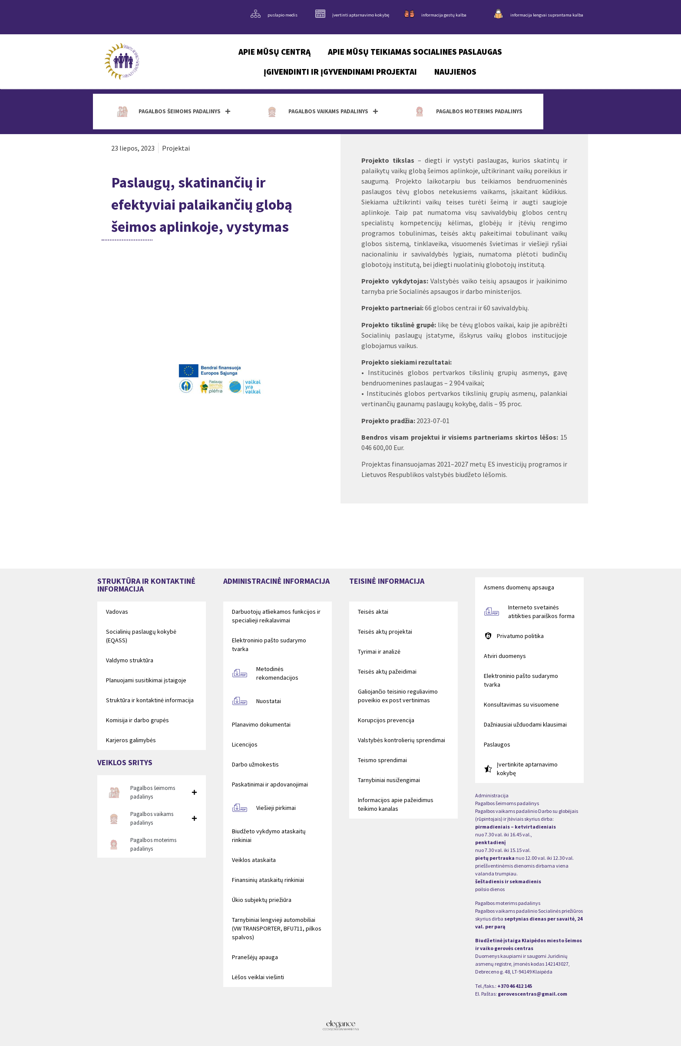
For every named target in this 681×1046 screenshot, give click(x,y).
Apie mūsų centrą (274, 51)
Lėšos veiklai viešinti (258, 977)
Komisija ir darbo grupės (137, 720)
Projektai (176, 148)
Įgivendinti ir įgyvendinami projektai (340, 71)
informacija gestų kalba (443, 15)
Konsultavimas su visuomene (521, 704)
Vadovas (117, 611)
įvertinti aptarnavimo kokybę (360, 15)
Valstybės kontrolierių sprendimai (401, 740)
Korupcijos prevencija (386, 720)
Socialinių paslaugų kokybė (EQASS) (141, 636)
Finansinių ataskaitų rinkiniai (268, 880)
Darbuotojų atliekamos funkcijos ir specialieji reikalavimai (276, 616)
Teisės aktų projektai (385, 631)
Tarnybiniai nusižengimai (389, 780)
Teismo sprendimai (382, 760)
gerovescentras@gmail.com (532, 993)
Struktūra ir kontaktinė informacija (150, 700)
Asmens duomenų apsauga (519, 587)
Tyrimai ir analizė (379, 651)
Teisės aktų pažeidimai (387, 671)
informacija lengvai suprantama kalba (546, 15)
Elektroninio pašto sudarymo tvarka (269, 644)
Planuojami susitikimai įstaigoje (146, 680)
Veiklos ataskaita (254, 860)
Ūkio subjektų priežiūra (261, 900)
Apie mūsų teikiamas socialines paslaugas (415, 51)
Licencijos (245, 744)
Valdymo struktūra (129, 660)
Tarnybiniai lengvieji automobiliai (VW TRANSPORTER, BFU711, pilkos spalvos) (276, 928)
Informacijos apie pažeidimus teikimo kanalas (395, 804)
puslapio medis (283, 15)
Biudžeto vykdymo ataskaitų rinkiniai (269, 835)
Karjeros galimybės (131, 740)
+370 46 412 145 (514, 986)
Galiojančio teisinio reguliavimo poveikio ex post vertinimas (398, 695)
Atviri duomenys (505, 656)
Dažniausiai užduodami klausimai (525, 724)
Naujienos (455, 71)
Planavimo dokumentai (261, 724)
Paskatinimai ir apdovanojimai (270, 784)
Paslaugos (497, 744)
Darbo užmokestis (255, 764)
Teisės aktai (373, 611)
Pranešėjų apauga (255, 957)
